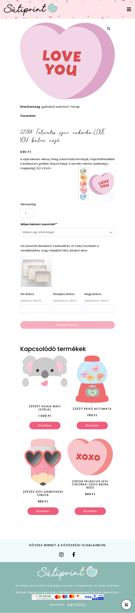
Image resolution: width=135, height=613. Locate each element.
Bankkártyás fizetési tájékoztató (96, 592)
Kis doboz (27, 294)
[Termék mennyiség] (27, 213)
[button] (108, 28)
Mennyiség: (28, 204)
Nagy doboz (93, 294)
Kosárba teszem (67, 325)
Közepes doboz (64, 294)
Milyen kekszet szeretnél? (38, 224)
